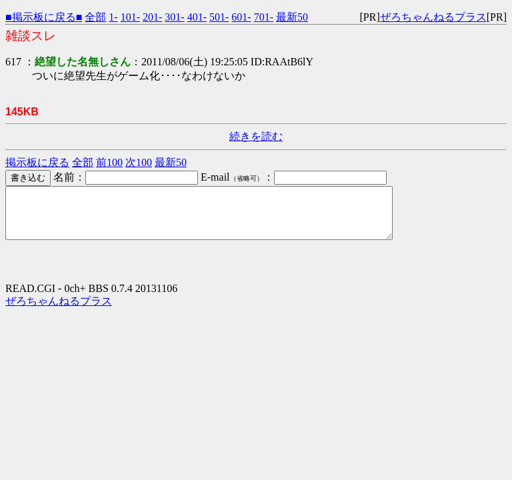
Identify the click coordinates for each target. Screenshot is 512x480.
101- (130, 17)
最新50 (292, 17)
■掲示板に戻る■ (43, 17)
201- (152, 17)
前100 (109, 162)
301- (174, 17)
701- (263, 17)
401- (197, 17)
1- (113, 17)
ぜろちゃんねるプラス (433, 17)
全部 (95, 17)
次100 (138, 162)
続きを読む (256, 136)
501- (219, 17)
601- (241, 17)
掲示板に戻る (37, 162)
